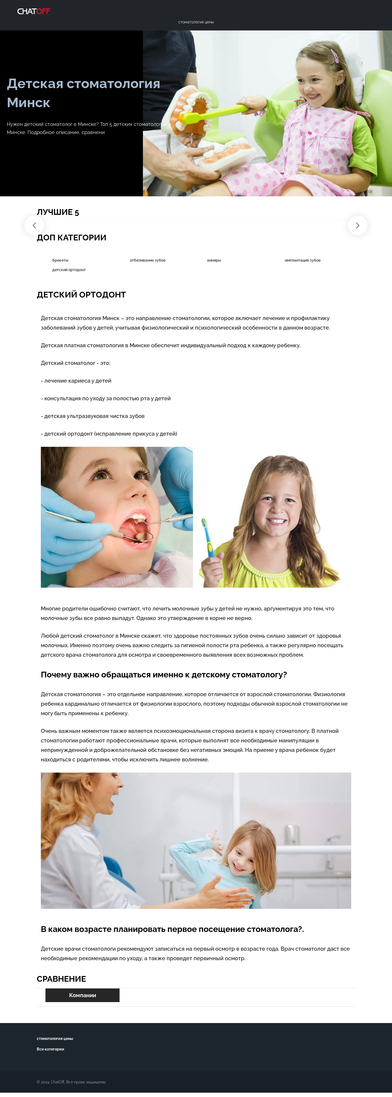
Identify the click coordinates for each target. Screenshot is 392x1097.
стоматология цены (55, 1038)
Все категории (50, 1049)
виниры (214, 260)
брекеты (60, 260)
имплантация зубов (303, 260)
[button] (34, 225)
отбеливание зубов (148, 260)
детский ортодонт (69, 270)
